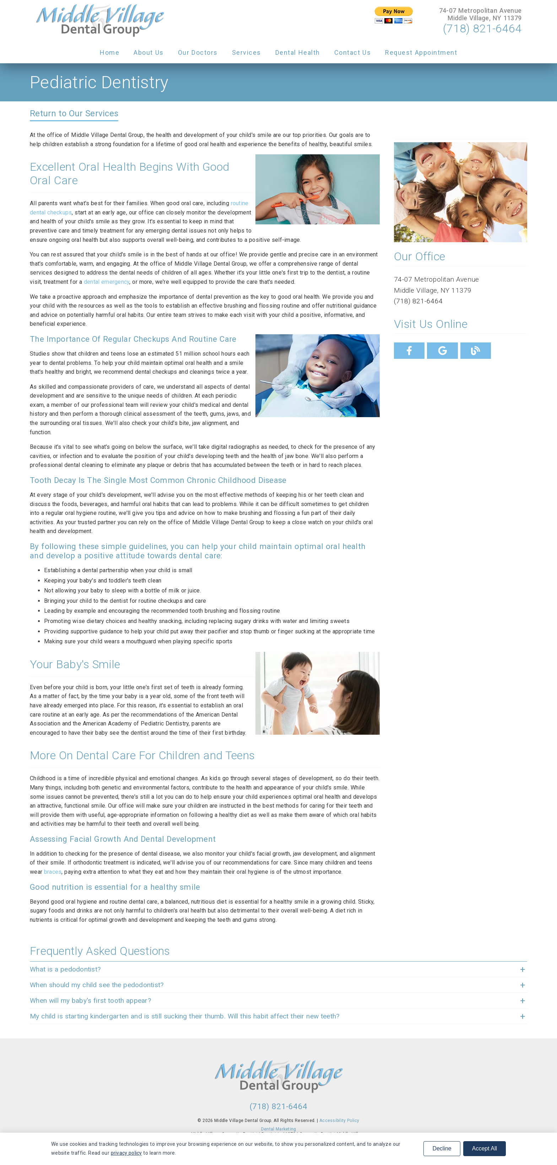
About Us (149, 52)
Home (109, 52)
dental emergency (107, 281)
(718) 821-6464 (482, 28)
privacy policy (126, 1153)
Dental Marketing (278, 1129)
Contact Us (352, 52)
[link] (100, 21)
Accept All (484, 1148)
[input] (393, 15)
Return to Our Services (74, 113)
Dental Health (297, 52)
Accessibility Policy (339, 1120)
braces (53, 871)
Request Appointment (421, 52)
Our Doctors (198, 52)
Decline (441, 1148)
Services (246, 52)
